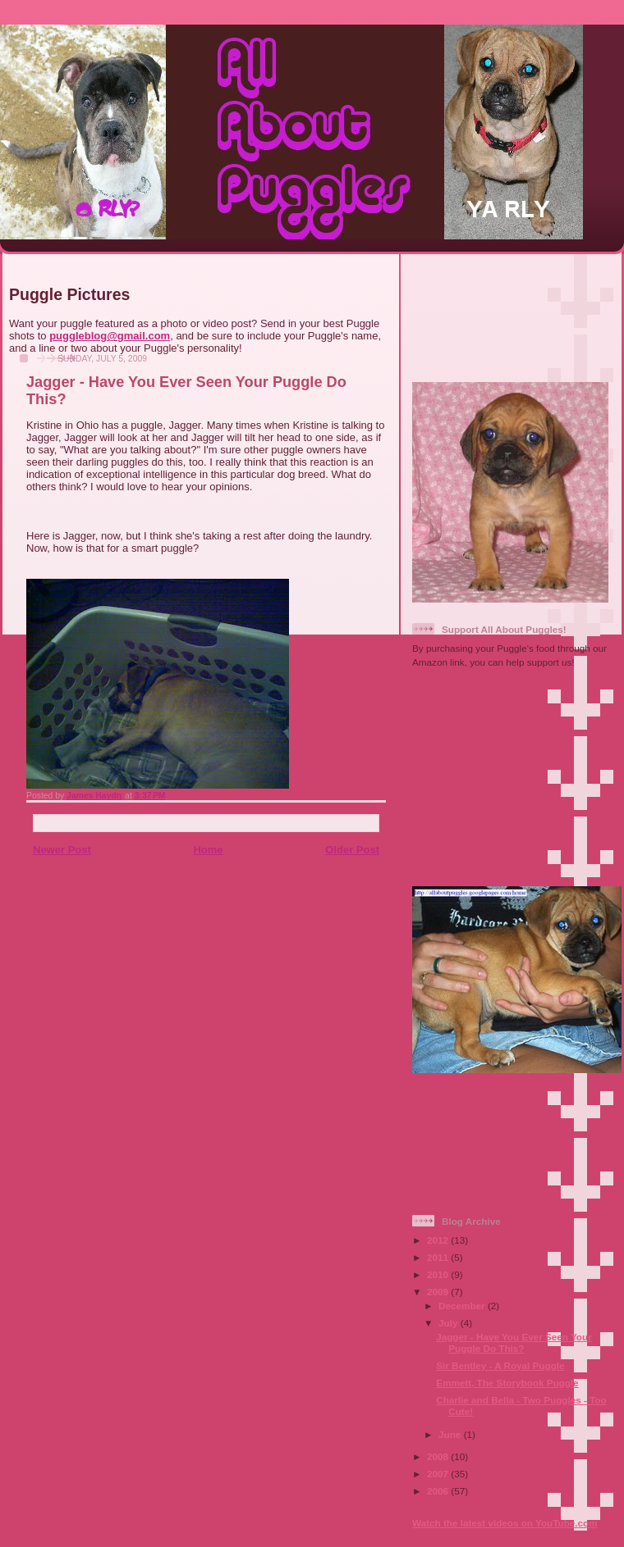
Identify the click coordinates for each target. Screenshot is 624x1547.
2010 (439, 1274)
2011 (439, 1257)
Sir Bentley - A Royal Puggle (500, 1365)
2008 (439, 1456)
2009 (439, 1291)
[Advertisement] (512, 311)
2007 (439, 1473)
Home (208, 850)
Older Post (352, 850)
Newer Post (62, 850)
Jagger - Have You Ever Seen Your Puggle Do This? (513, 1342)
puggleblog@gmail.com (109, 336)
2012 (439, 1240)
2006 (439, 1491)
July (449, 1322)
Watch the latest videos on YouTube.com (505, 1522)
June (451, 1434)
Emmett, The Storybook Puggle (507, 1382)
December (463, 1305)
